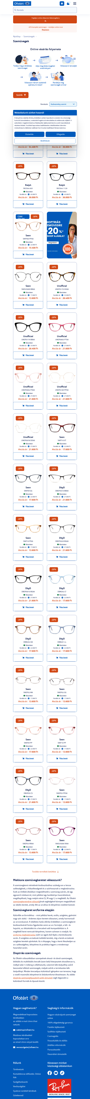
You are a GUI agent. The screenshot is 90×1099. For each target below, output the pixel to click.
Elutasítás (29, 134)
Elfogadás (61, 134)
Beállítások (45, 141)
